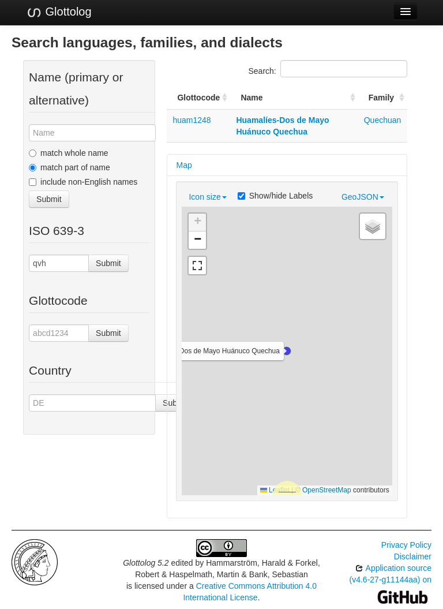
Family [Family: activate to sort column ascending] (381, 97)
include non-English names (83, 181)
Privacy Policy (406, 545)
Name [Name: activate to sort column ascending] (251, 97)
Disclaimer (412, 556)
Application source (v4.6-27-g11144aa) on (390, 582)
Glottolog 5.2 (145, 562)
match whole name (68, 153)
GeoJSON (362, 196)
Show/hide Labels (275, 195)
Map (184, 165)
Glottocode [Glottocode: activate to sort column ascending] (198, 97)
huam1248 (191, 120)
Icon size (207, 196)
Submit (49, 199)
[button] (286, 351)
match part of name (69, 167)
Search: (328, 68)
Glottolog (59, 12)
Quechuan (382, 120)
